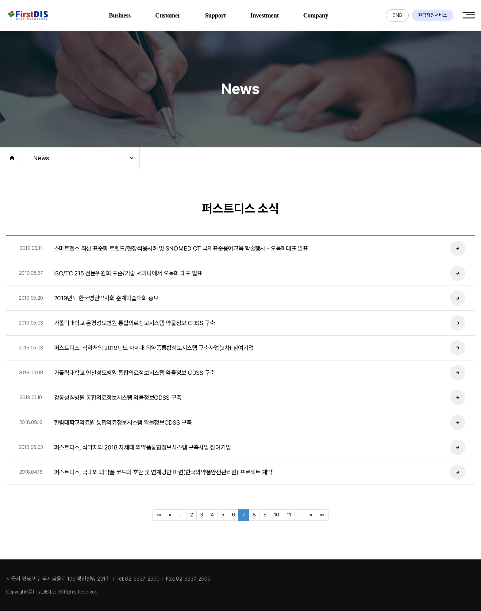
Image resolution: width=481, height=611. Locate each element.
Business (120, 15)
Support (215, 15)
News (41, 158)
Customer (167, 15)
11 (289, 515)
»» (322, 515)
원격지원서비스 (432, 15)
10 (276, 515)
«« (158, 515)
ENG (397, 15)
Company (315, 15)
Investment (264, 15)
